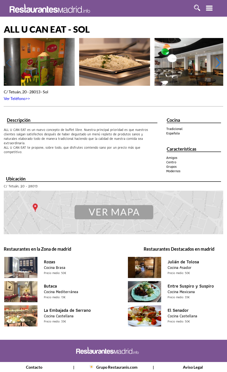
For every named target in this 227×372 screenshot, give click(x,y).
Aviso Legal (193, 367)
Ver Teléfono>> (17, 98)
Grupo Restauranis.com (116, 367)
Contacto (34, 367)
